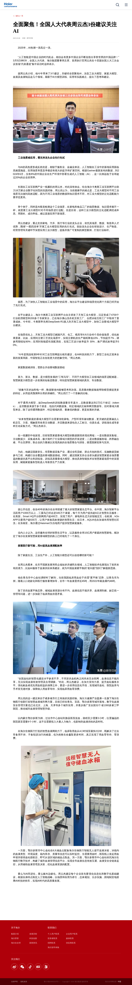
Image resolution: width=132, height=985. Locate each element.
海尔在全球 (16, 943)
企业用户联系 (71, 934)
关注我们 (15, 959)
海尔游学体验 (53, 947)
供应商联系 (71, 943)
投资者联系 (52, 938)
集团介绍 (15, 934)
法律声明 (14, 982)
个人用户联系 (53, 934)
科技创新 (33, 938)
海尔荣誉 (15, 938)
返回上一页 (18, 16)
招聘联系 (51, 943)
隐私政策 (23, 982)
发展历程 (33, 934)
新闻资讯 (33, 943)
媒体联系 (70, 938)
